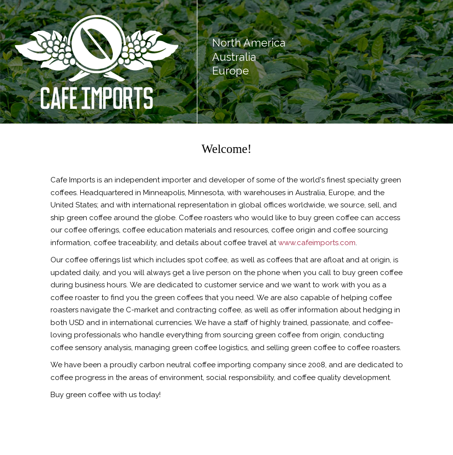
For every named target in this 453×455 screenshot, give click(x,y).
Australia (234, 57)
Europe (230, 70)
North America (249, 42)
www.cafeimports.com (317, 242)
